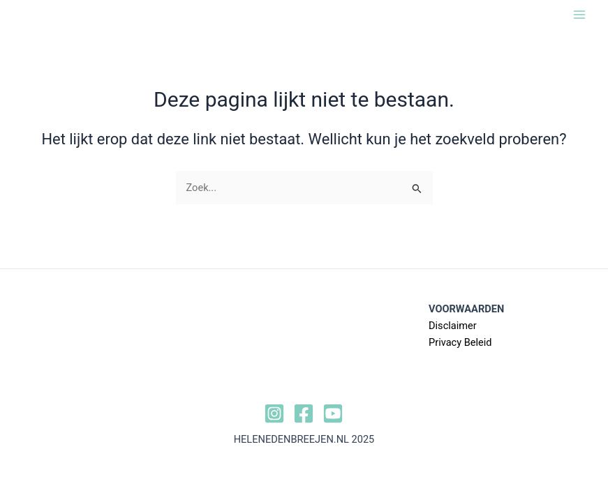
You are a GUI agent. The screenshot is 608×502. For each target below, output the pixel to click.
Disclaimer (453, 325)
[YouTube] (332, 413)
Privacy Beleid (460, 342)
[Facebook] (303, 413)
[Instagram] (274, 413)
